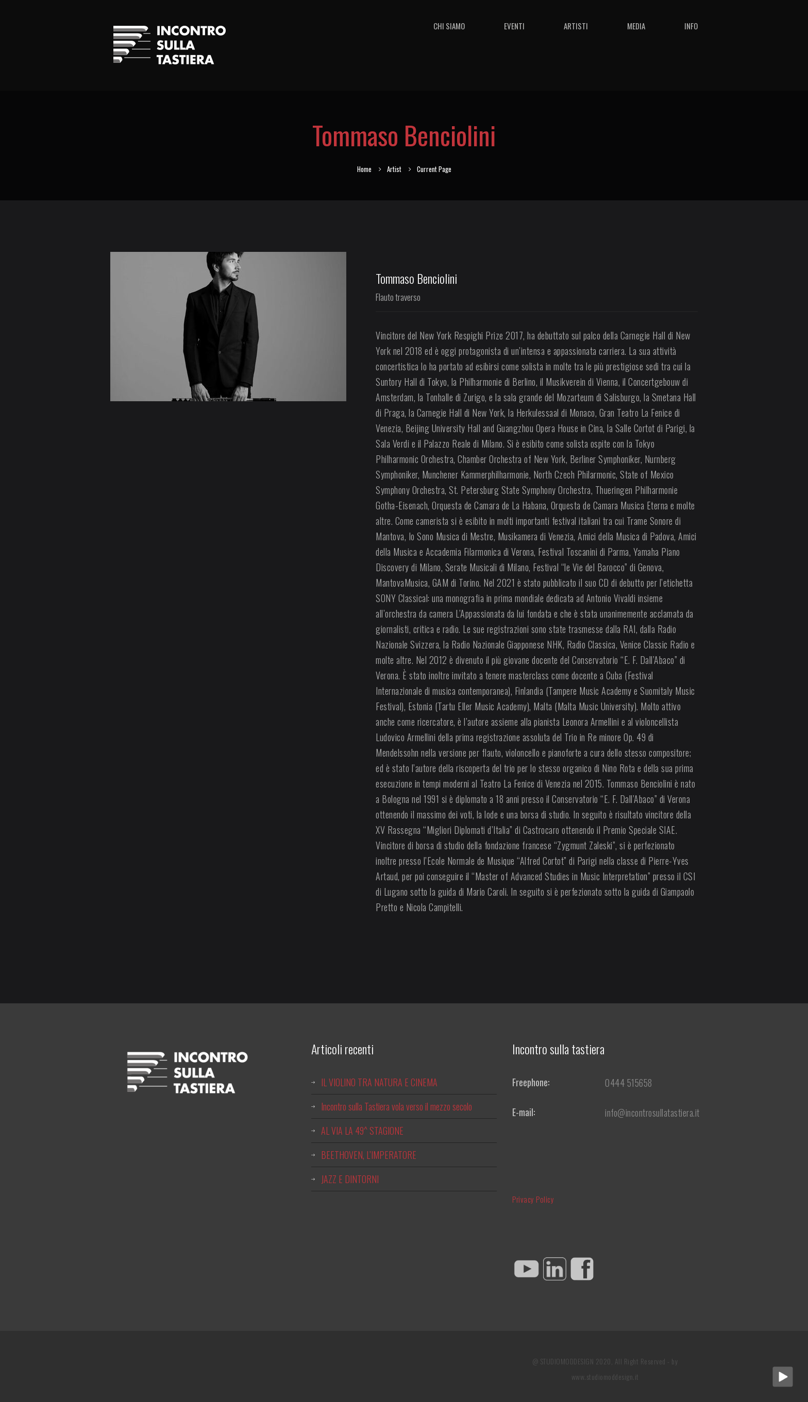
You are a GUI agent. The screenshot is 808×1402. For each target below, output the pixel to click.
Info (691, 26)
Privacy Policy (533, 1199)
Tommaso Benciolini (416, 278)
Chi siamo (449, 26)
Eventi (514, 26)
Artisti (576, 26)
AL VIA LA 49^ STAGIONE (362, 1130)
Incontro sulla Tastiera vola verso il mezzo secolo (396, 1106)
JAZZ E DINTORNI (350, 1179)
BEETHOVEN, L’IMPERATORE (368, 1154)
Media (636, 26)
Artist (394, 169)
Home (364, 169)
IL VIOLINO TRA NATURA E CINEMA (379, 1082)
